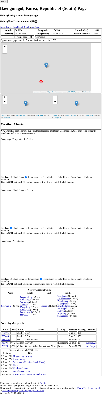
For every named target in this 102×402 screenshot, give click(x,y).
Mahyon (61, 311)
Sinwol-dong (19, 359)
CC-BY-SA (71, 92)
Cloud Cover (18, 177)
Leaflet (36, 92)
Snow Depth (76, 177)
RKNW (5, 343)
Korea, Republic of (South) (18, 27)
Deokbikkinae (63, 298)
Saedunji (45, 306)
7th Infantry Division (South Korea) (29, 362)
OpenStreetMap (53, 92)
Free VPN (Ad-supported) (88, 388)
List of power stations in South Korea (29, 374)
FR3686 (5, 336)
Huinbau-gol (25, 299)
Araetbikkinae (63, 306)
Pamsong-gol (26, 312)
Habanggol (62, 308)
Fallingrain (87, 92)
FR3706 (5, 333)
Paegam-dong (26, 297)
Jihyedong (61, 313)
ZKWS (5, 346)
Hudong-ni (25, 309)
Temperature (33, 177)
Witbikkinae (62, 301)
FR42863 (6, 339)
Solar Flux (62, 177)
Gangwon (35, 27)
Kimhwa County (20, 368)
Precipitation (48, 177)
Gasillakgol (62, 296)
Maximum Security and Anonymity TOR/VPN (23, 390)
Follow (3, 1)
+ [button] (5, 47)
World (3, 27)
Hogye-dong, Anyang (22, 356)
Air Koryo (91, 346)
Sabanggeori (62, 316)
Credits (43, 383)
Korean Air (91, 343)
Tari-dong (24, 302)
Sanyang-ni (6, 306)
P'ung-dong (25, 307)
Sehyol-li (24, 314)
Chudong (24, 304)
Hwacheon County (21, 371)
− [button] (5, 51)
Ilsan (15, 365)
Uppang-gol (62, 303)
